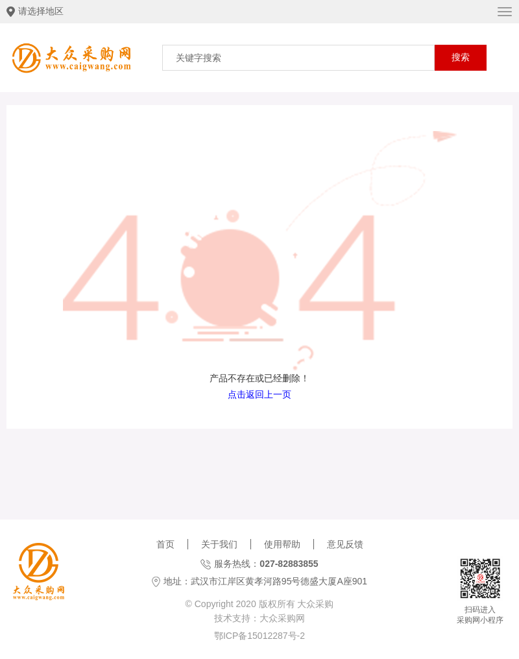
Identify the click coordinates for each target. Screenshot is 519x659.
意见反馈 (345, 544)
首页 (165, 544)
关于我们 (219, 544)
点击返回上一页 (259, 394)
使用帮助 (282, 544)
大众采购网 (282, 618)
